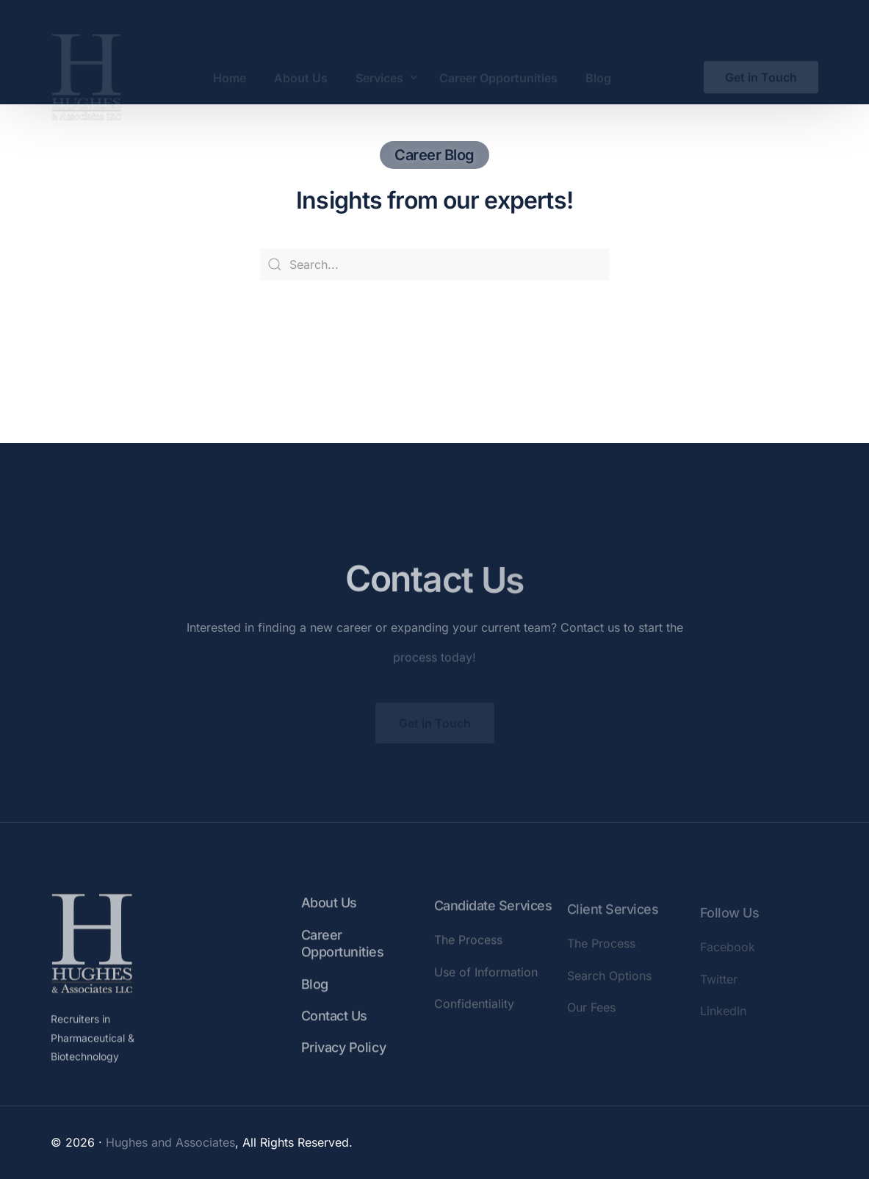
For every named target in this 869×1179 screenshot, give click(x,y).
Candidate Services (493, 923)
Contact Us (334, 1030)
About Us (329, 917)
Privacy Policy (343, 1062)
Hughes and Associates (170, 1142)
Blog (314, 998)
